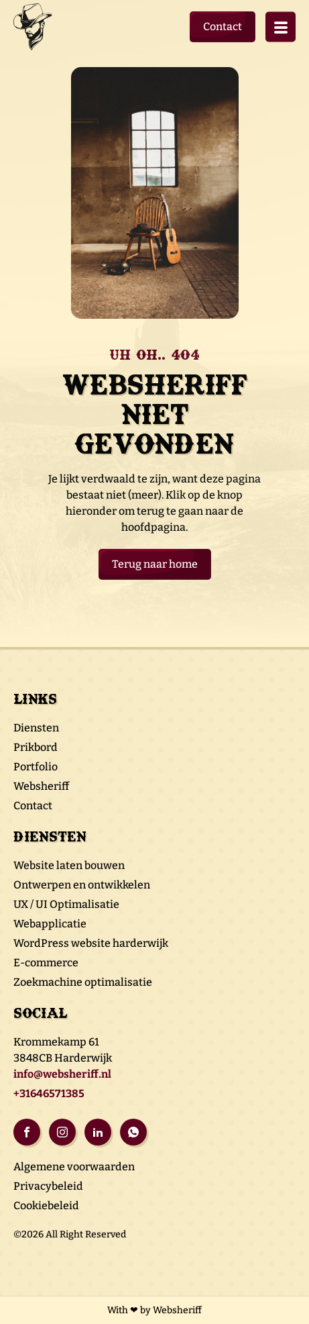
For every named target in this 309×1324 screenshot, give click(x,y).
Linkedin (97, 1132)
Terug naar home (155, 564)
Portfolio (35, 766)
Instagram (62, 1132)
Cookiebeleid (46, 1205)
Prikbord (35, 747)
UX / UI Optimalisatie (66, 904)
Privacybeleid (48, 1186)
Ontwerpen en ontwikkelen (81, 884)
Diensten (36, 727)
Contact (222, 26)
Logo (36, 26)
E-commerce (45, 962)
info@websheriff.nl (62, 1074)
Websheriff (41, 786)
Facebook (26, 1132)
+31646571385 (48, 1093)
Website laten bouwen (69, 865)
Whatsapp (133, 1132)
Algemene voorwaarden (74, 1166)
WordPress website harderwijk (90, 943)
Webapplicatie (49, 923)
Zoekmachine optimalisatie (82, 982)
